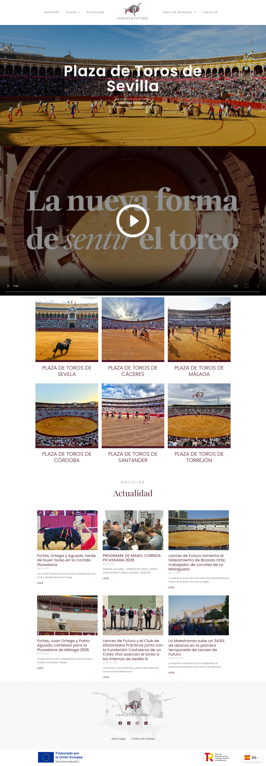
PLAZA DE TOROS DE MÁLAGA (199, 371)
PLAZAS (73, 12)
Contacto (210, 12)
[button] (123, 142)
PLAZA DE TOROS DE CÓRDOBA (66, 457)
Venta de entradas (179, 12)
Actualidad (95, 12)
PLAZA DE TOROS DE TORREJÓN (199, 457)
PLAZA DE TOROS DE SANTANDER (132, 457)
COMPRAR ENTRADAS (133, 103)
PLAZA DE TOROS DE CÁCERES (132, 371)
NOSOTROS (52, 12)
